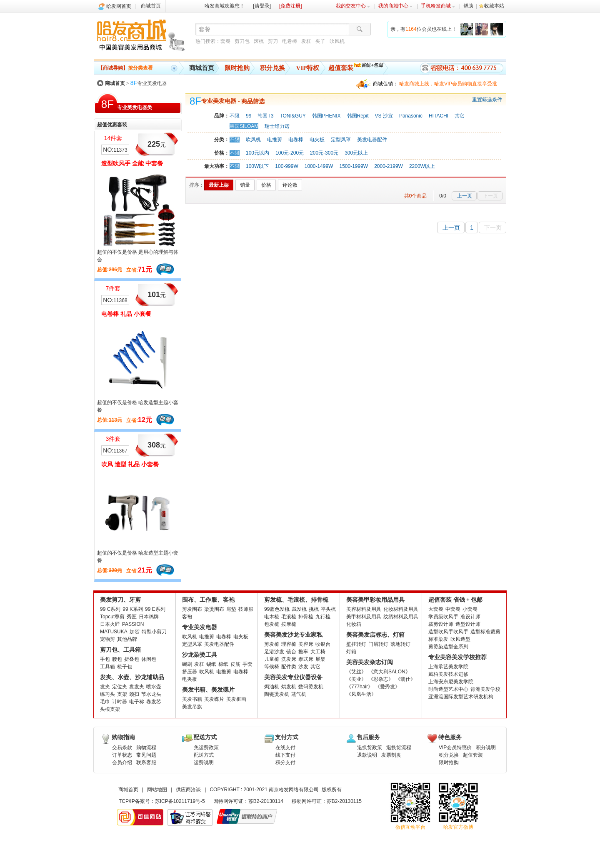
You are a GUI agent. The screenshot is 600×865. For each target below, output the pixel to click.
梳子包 (124, 667)
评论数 (290, 185)
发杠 (306, 41)
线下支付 (285, 755)
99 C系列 (110, 609)
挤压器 (189, 672)
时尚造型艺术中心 (448, 689)
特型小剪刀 (154, 632)
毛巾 (105, 702)
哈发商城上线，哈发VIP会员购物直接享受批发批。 (448, 85)
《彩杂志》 (380, 679)
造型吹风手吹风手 (448, 632)
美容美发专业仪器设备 (293, 677)
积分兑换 (272, 68)
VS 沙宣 (384, 116)
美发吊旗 (192, 707)
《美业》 (356, 679)
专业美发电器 (148, 83)
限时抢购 (237, 68)
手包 (105, 659)
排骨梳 (305, 617)
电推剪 (274, 139)
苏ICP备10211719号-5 (180, 801)
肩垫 (231, 609)
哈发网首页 (118, 6)
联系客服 (146, 762)
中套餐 (452, 609)
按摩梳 (288, 624)
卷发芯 (153, 702)
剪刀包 (242, 41)
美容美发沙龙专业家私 (293, 635)
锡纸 (211, 664)
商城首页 (151, 6)
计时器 (119, 702)
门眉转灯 (378, 644)
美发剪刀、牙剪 (120, 600)
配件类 (288, 667)
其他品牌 (127, 639)
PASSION (133, 624)
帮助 (468, 6)
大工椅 (317, 652)
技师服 (245, 609)
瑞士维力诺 (277, 126)
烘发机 (288, 687)
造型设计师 (467, 624)
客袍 (187, 617)
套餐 (225, 41)
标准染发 (438, 639)
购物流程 (146, 747)
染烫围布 (214, 609)
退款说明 (367, 755)
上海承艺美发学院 (448, 667)
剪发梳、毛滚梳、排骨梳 (296, 600)
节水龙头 (151, 694)
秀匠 (132, 617)
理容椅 (288, 644)
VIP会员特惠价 (455, 747)
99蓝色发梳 (277, 609)
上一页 (464, 196)
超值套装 (340, 68)
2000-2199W (388, 166)
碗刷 (187, 664)
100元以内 (257, 153)
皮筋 (235, 664)
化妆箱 (353, 624)
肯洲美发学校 (485, 689)
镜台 (291, 652)
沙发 (303, 667)
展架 (320, 659)
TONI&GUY (292, 116)
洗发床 (288, 659)
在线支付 (285, 747)
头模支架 (110, 709)
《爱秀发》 (387, 687)
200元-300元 (324, 153)
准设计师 (470, 617)
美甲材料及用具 (363, 617)
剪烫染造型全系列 (448, 647)
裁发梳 (299, 609)
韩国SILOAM (244, 126)
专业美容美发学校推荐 (457, 657)
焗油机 (271, 687)
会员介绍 (122, 762)
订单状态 (122, 755)
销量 (245, 185)
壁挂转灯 (356, 644)
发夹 (105, 687)
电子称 (136, 702)
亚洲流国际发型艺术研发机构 (460, 697)
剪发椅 (271, 644)
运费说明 (204, 762)
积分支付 (285, 762)
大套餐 (435, 609)
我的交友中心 (353, 6)
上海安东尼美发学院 (450, 682)
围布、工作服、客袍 (208, 600)
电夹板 (317, 139)
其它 (460, 116)
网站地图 (157, 789)
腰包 (117, 659)
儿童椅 (271, 659)
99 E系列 (155, 609)
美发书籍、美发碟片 (208, 690)
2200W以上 (422, 166)
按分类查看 (125, 68)
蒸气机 (298, 694)
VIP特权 (308, 68)
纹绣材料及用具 (400, 617)
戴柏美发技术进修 (448, 674)
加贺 (135, 632)
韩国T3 (265, 116)
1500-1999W (353, 166)
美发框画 (236, 699)
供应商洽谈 (188, 789)
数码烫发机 (310, 687)
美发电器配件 (372, 139)
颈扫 (134, 694)
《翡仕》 (405, 679)
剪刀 (273, 41)
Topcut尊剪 (112, 617)
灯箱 (351, 652)
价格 (266, 185)
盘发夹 (136, 687)
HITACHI (438, 116)
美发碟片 (214, 699)
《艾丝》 (356, 672)
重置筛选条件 (487, 99)
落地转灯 (400, 644)
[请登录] (262, 6)
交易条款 (122, 747)
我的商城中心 (395, 6)
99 (248, 116)
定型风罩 (341, 139)
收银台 (322, 644)
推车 (303, 652)
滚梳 (259, 41)
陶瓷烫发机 (276, 694)
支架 (122, 694)
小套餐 (470, 609)
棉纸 (223, 664)
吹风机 (337, 41)
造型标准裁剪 (485, 632)
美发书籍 (192, 699)
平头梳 (328, 609)
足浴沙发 (274, 652)
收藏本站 (494, 6)
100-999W (286, 166)
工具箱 (107, 667)
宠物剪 (107, 639)
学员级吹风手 (443, 617)
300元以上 (356, 153)
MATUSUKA (114, 632)
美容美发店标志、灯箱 (375, 635)
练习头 (107, 694)
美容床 (305, 644)
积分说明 (486, 747)
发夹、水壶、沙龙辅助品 (132, 677)
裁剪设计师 (440, 624)
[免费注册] (290, 6)
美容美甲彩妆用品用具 (375, 600)
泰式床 (305, 659)
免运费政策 (206, 747)
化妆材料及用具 (400, 609)
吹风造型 (460, 639)
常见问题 (146, 755)
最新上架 (219, 185)
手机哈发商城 (438, 6)
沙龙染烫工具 (199, 655)
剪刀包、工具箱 (120, 650)
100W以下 (257, 166)
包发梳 (271, 624)
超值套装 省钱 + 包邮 (455, 600)
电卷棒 (289, 41)
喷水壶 (153, 687)
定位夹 (119, 687)
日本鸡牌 (149, 617)
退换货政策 (369, 747)
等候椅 (271, 667)
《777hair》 (359, 687)
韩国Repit (358, 116)
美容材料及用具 (363, 609)
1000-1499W (319, 166)
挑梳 (314, 609)
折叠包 (131, 659)
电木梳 (271, 617)
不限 (235, 116)
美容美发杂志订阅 (369, 662)
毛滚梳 (288, 617)
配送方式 (204, 755)
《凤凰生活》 (361, 694)
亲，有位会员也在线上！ (423, 29)
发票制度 (391, 755)
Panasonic (410, 116)
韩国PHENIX (326, 116)
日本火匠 (110, 624)
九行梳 (322, 617)
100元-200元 (289, 153)
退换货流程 (398, 747)
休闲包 (148, 659)
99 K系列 (132, 609)
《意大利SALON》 (389, 672)
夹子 (320, 41)
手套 (247, 664)
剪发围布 (192, 609)
